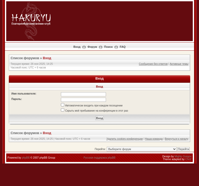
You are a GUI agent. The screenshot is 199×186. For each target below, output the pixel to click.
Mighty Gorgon (183, 156)
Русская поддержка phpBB (99, 157)
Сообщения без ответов (153, 64)
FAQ (123, 46)
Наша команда (154, 138)
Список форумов (25, 58)
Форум (92, 46)
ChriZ (188, 159)
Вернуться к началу (176, 138)
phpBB (26, 157)
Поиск (108, 46)
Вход (76, 46)
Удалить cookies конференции (124, 138)
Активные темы (179, 64)
